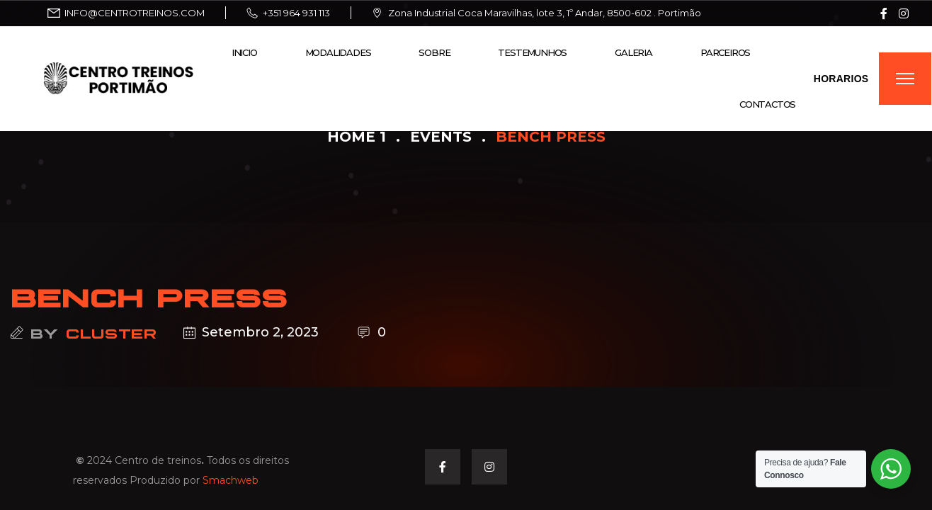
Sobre (434, 52)
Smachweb (230, 480)
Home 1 (356, 136)
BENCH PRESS (149, 294)
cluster (111, 332)
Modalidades (338, 52)
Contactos (767, 104)
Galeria (633, 52)
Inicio (244, 52)
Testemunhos (532, 52)
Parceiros (725, 52)
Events (441, 136)
